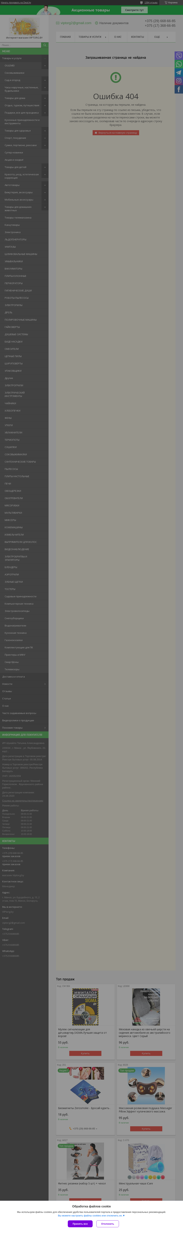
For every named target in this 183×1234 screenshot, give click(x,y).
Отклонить (107, 1223)
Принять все (80, 1223)
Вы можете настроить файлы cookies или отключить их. (90, 1215)
